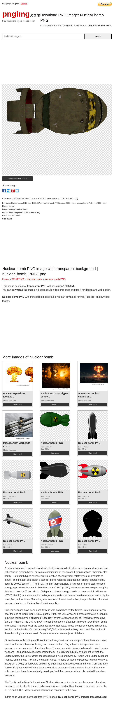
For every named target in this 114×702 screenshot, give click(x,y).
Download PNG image (18, 179)
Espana (24, 4)
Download (17, 405)
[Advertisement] (57, 63)
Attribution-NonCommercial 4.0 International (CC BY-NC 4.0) (45, 198)
